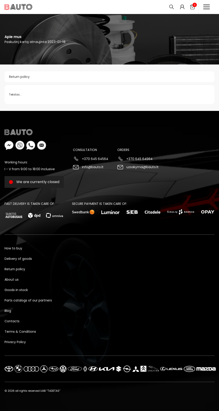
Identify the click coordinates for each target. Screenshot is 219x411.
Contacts (12, 321)
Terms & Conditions (20, 331)
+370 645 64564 (95, 159)
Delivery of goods (18, 258)
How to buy (13, 248)
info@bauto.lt (92, 167)
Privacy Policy (15, 342)
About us (12, 279)
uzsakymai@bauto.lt (142, 167)
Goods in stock (16, 290)
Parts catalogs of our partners (28, 300)
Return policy (19, 76)
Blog (8, 310)
